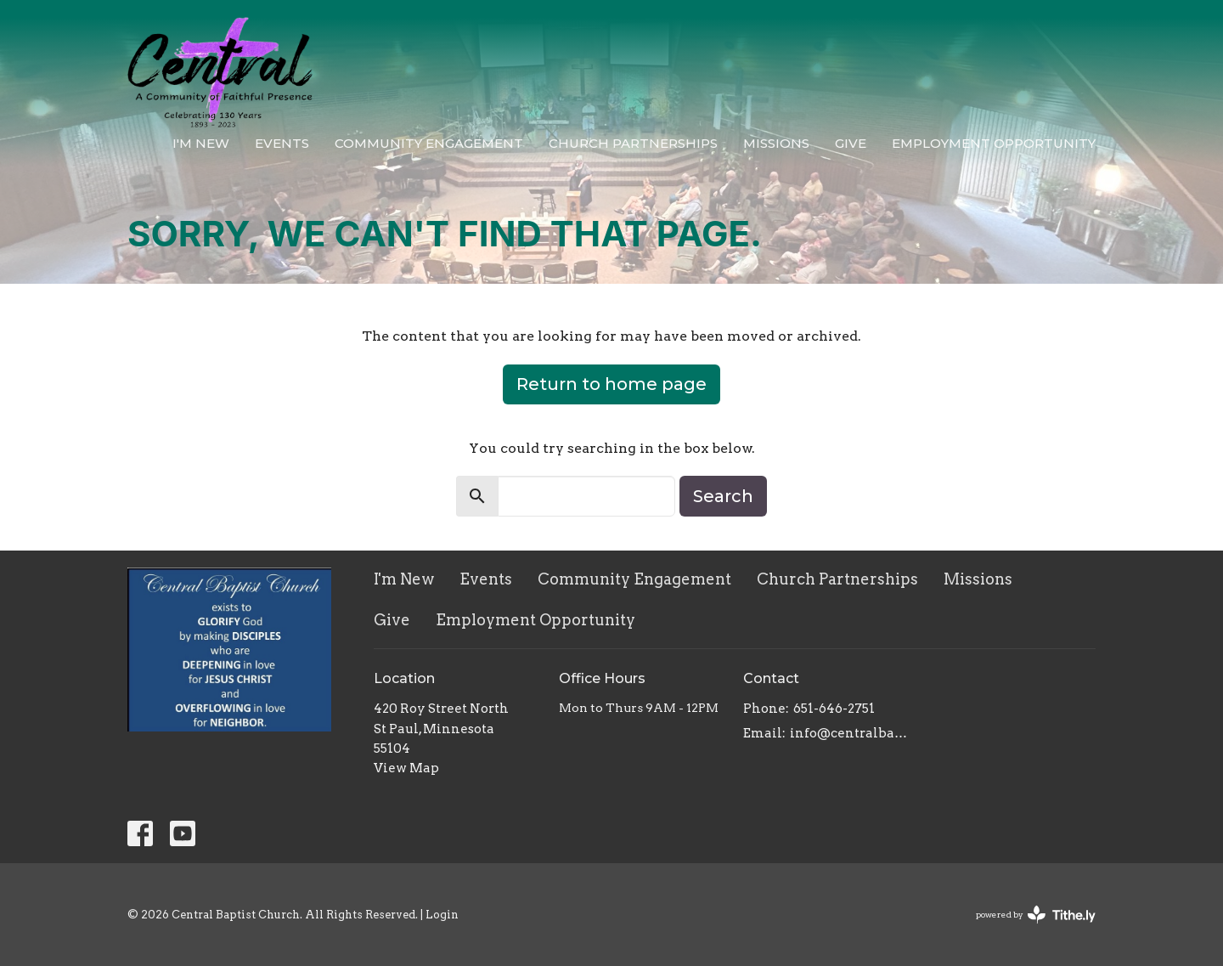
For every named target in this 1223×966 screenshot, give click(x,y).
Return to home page (611, 384)
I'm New (200, 143)
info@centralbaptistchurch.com (850, 733)
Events (282, 143)
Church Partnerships (633, 143)
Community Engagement (429, 143)
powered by (1036, 914)
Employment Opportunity (994, 143)
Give (850, 143)
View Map (406, 768)
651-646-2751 (834, 708)
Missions (776, 143)
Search (723, 496)
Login (442, 914)
